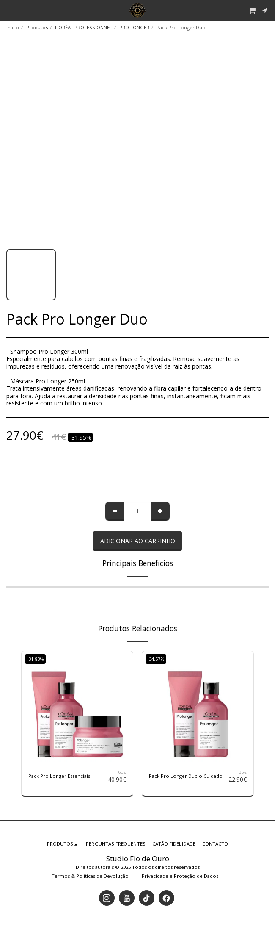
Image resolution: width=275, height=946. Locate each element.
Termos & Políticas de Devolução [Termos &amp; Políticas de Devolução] (90, 876)
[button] (9, 10)
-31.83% (35, 659)
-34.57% (156, 659)
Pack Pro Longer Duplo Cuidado (186, 776)
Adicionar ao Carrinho (137, 541)
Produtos (37, 27)
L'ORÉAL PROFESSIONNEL (83, 27)
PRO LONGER (134, 27)
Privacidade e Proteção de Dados (180, 876)
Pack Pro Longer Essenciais (59, 776)
